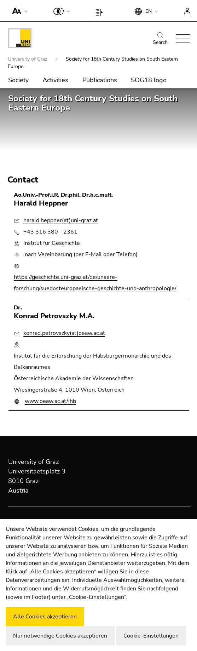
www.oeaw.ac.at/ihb (50, 401)
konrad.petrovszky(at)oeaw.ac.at (64, 333)
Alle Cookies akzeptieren (45, 617)
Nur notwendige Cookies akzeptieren (60, 636)
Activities (55, 80)
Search (160, 39)
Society (18, 80)
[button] (18, 10)
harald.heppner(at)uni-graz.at (60, 220)
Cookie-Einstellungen (151, 636)
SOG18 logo (149, 80)
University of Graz (28, 59)
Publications (99, 80)
